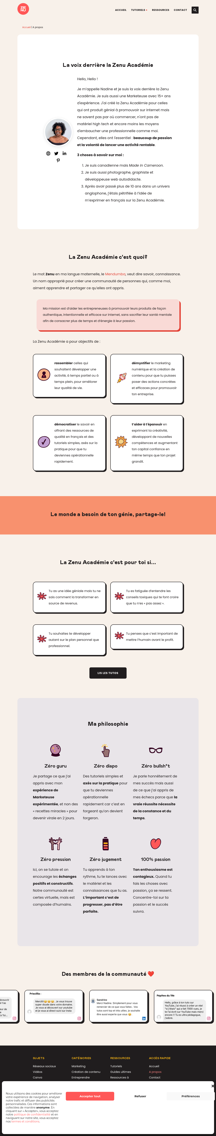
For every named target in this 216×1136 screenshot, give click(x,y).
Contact (180, 10)
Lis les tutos (108, 673)
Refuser (140, 1096)
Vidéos (37, 1072)
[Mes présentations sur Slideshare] (58, 161)
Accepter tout (90, 1096)
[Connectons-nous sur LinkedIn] (64, 154)
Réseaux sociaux (44, 1066)
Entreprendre (81, 1077)
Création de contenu (86, 1072)
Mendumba (115, 274)
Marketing (79, 1066)
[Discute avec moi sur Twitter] (56, 154)
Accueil (121, 10)
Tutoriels (138, 10)
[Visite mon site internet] (48, 154)
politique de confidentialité (32, 1114)
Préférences (191, 1096)
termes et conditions (25, 1121)
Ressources (160, 10)
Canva (37, 1077)
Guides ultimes (120, 1072)
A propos (155, 1072)
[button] (213, 1086)
